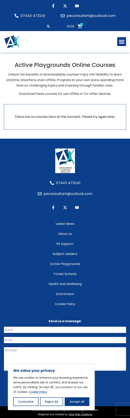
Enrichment (65, 294)
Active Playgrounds (65, 264)
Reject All (51, 402)
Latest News (65, 223)
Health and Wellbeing (65, 284)
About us (65, 234)
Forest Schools (65, 274)
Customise (26, 402)
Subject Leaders (65, 254)
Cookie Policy (38, 392)
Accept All (77, 402)
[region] (51, 387)
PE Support (65, 244)
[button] (48, 26)
